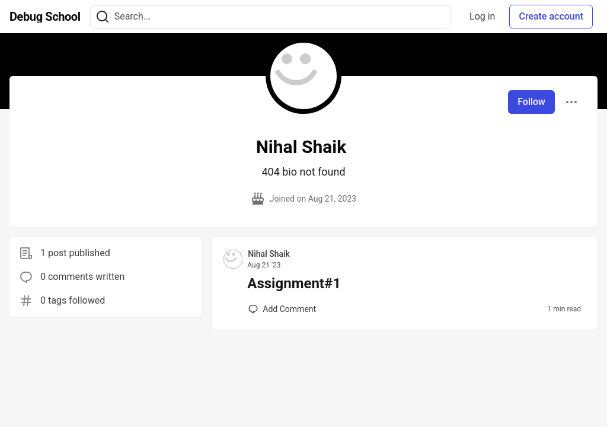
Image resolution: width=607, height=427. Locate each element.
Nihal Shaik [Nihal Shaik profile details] (269, 254)
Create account (551, 16)
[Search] (102, 17)
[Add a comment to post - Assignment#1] (282, 308)
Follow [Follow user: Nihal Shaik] (531, 101)
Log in (482, 16)
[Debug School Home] (45, 17)
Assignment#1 (294, 283)
